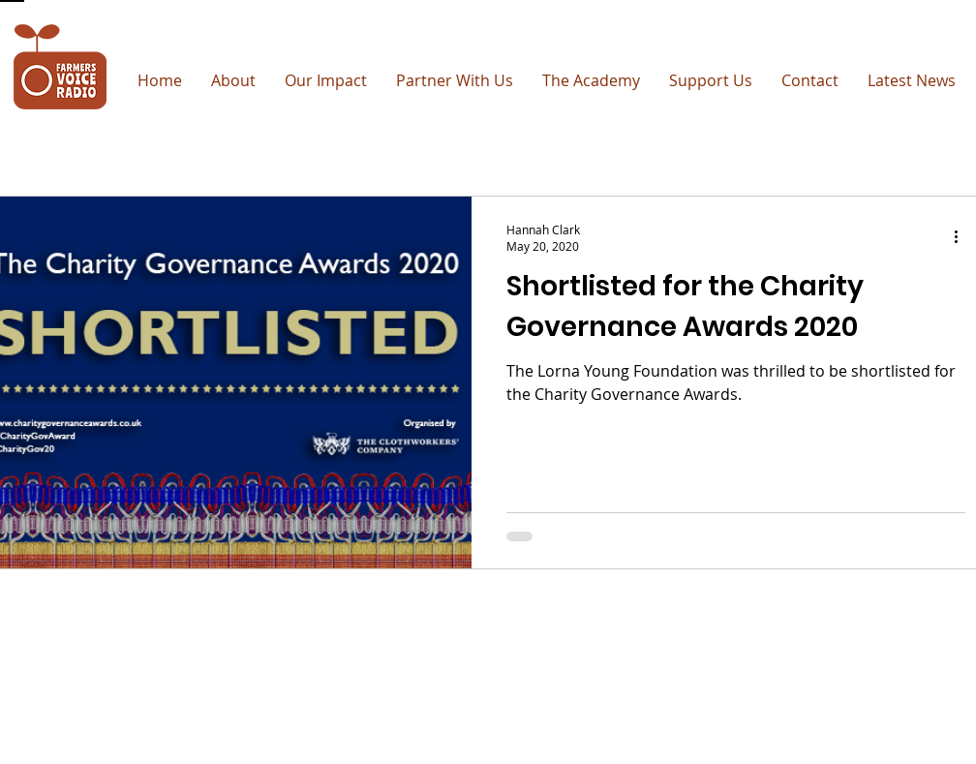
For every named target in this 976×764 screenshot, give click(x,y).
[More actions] (962, 237)
